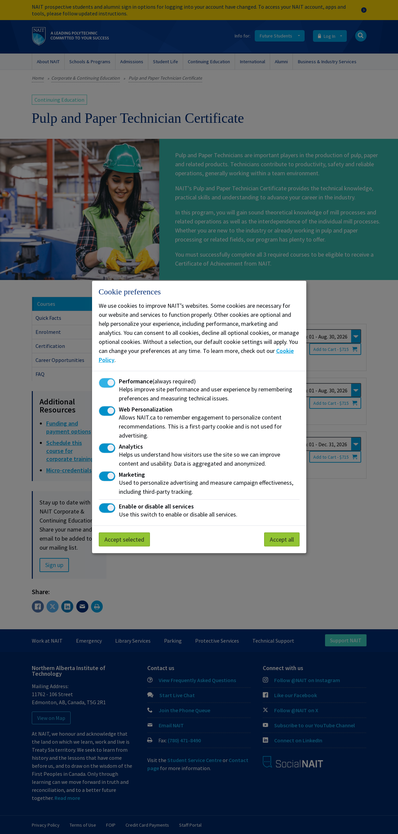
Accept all (282, 539)
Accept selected (124, 539)
